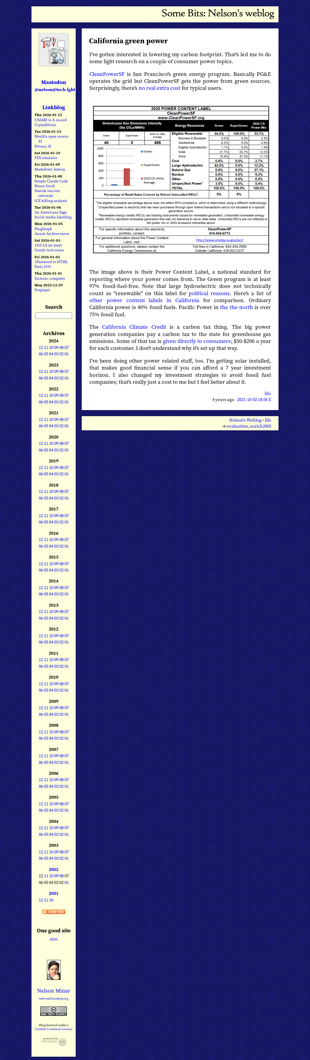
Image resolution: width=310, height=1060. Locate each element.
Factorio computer (50, 278)
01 (66, 354)
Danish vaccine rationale (47, 193)
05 (46, 354)
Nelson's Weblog (245, 420)
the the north (236, 307)
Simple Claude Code (51, 181)
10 (51, 347)
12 (41, 347)
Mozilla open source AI (51, 139)
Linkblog (53, 107)
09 (56, 347)
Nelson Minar (53, 990)
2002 (53, 869)
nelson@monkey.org (53, 998)
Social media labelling (53, 217)
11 (46, 347)
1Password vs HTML (51, 261)
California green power (128, 41)
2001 (53, 893)
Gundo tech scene (49, 250)
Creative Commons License (53, 1029)
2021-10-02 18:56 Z (254, 399)
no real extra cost (159, 88)
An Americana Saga (51, 212)
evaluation (237, 426)
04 (51, 354)
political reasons (209, 293)
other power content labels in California (144, 300)
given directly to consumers (197, 341)
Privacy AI (43, 146)
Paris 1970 (43, 266)
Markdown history (50, 169)
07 (66, 347)
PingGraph (43, 228)
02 (61, 354)
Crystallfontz (45, 124)
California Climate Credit (134, 327)
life (268, 393)
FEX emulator (46, 157)
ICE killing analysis (51, 200)
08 (61, 347)
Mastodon (55, 85)
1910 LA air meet (48, 245)
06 (41, 354)
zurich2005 (260, 426)
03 (56, 354)
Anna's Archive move (52, 233)
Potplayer (42, 289)
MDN (54, 939)
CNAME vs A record (51, 119)
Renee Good (44, 185)
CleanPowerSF (106, 74)
